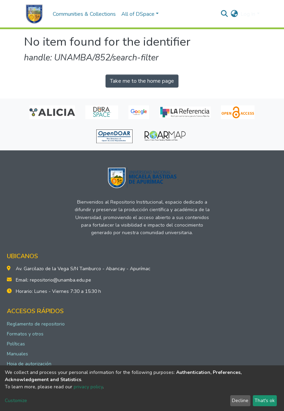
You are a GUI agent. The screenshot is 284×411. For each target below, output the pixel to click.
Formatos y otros (25, 334)
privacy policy (88, 387)
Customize (16, 400)
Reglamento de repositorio (36, 324)
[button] (234, 14)
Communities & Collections (84, 14)
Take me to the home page (142, 81)
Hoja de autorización (29, 364)
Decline (240, 400)
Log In (247, 14)
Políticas (16, 344)
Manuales (17, 354)
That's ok (265, 400)
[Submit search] (224, 14)
